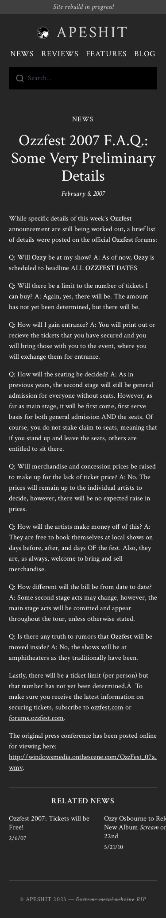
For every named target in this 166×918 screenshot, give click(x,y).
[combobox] (83, 78)
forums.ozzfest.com (36, 718)
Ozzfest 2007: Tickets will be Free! (49, 823)
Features (106, 54)
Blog (145, 54)
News (22, 54)
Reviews (59, 54)
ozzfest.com (107, 707)
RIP (141, 899)
